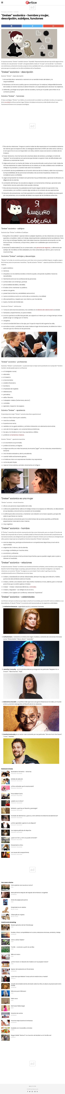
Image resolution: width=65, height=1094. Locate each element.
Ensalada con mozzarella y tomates (21, 1028)
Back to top (32, 1086)
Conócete (16, 12)
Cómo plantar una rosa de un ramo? (22, 885)
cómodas (33, 587)
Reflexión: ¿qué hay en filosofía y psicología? (24, 808)
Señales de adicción (17, 779)
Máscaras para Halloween (18, 991)
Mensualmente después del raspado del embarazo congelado (29, 892)
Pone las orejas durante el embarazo (22, 1020)
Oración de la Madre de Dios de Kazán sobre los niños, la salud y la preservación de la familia (36, 984)
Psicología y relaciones (6, 12)
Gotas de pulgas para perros (19, 900)
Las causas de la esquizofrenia (20, 852)
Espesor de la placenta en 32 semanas (22, 969)
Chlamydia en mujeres (17, 914)
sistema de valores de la (45, 310)
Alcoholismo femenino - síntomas (21, 771)
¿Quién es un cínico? (17, 801)
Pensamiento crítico (17, 845)
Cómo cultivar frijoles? (17, 940)
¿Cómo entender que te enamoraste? (22, 786)
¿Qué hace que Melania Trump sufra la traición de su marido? (29, 976)
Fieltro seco (14, 998)
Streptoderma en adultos (18, 907)
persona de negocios (43, 248)
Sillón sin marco (15, 954)
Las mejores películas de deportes (21, 830)
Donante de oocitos (17, 1013)
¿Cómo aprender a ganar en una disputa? (23, 823)
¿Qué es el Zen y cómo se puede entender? (24, 838)
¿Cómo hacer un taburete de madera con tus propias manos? (29, 962)
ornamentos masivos (17, 435)
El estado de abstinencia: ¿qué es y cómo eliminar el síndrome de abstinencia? (34, 816)
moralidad (7, 102)
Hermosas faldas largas (18, 1006)
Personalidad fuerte (17, 794)
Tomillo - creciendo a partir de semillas (22, 947)
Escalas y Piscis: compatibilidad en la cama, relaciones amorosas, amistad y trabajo (35, 932)
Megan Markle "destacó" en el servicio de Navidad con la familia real (31, 1035)
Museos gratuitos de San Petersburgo (22, 925)
